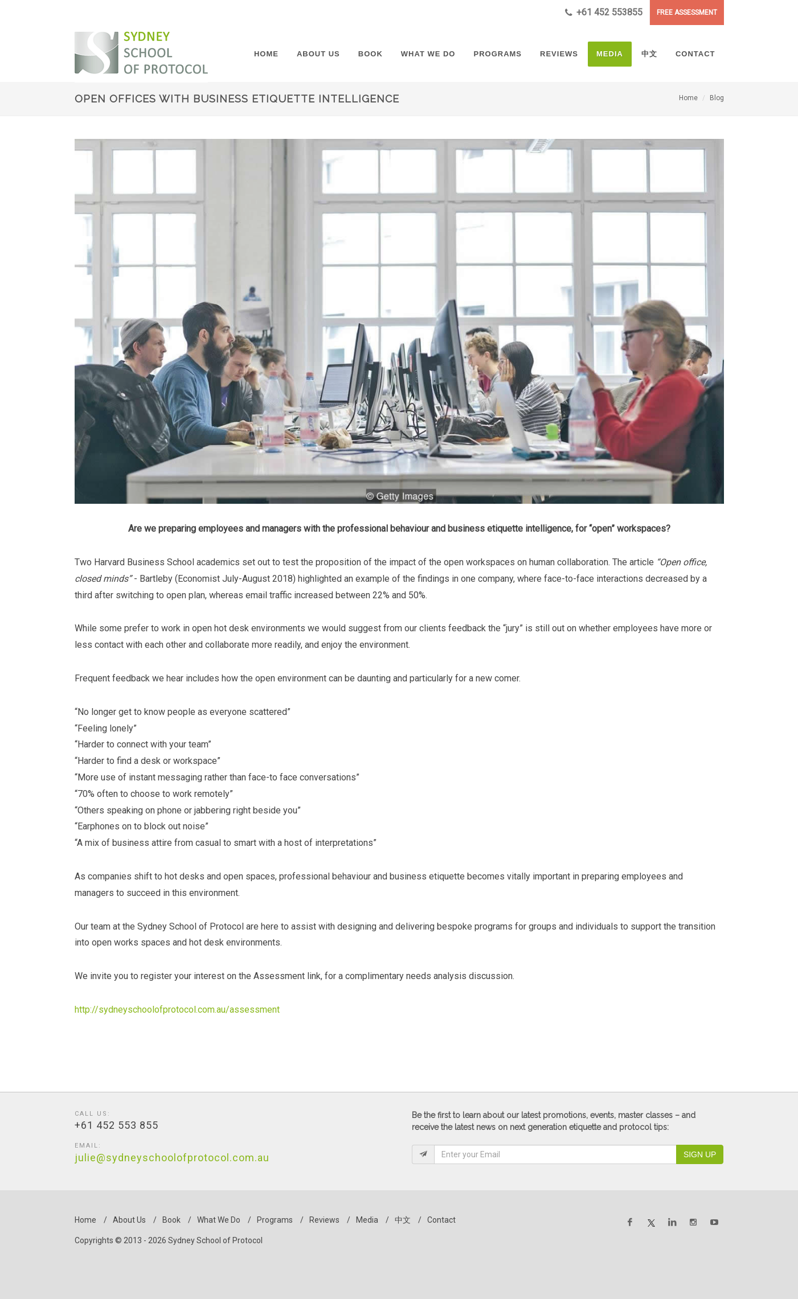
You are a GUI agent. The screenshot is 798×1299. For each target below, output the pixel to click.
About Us (129, 1219)
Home (688, 98)
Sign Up (700, 1154)
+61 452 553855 (604, 12)
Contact (441, 1219)
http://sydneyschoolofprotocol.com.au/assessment (177, 1009)
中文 (403, 1219)
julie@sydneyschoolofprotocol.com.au (172, 1158)
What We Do (218, 1219)
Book (171, 1219)
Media (367, 1219)
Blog (717, 98)
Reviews (324, 1219)
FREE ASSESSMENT (687, 13)
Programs (275, 1219)
